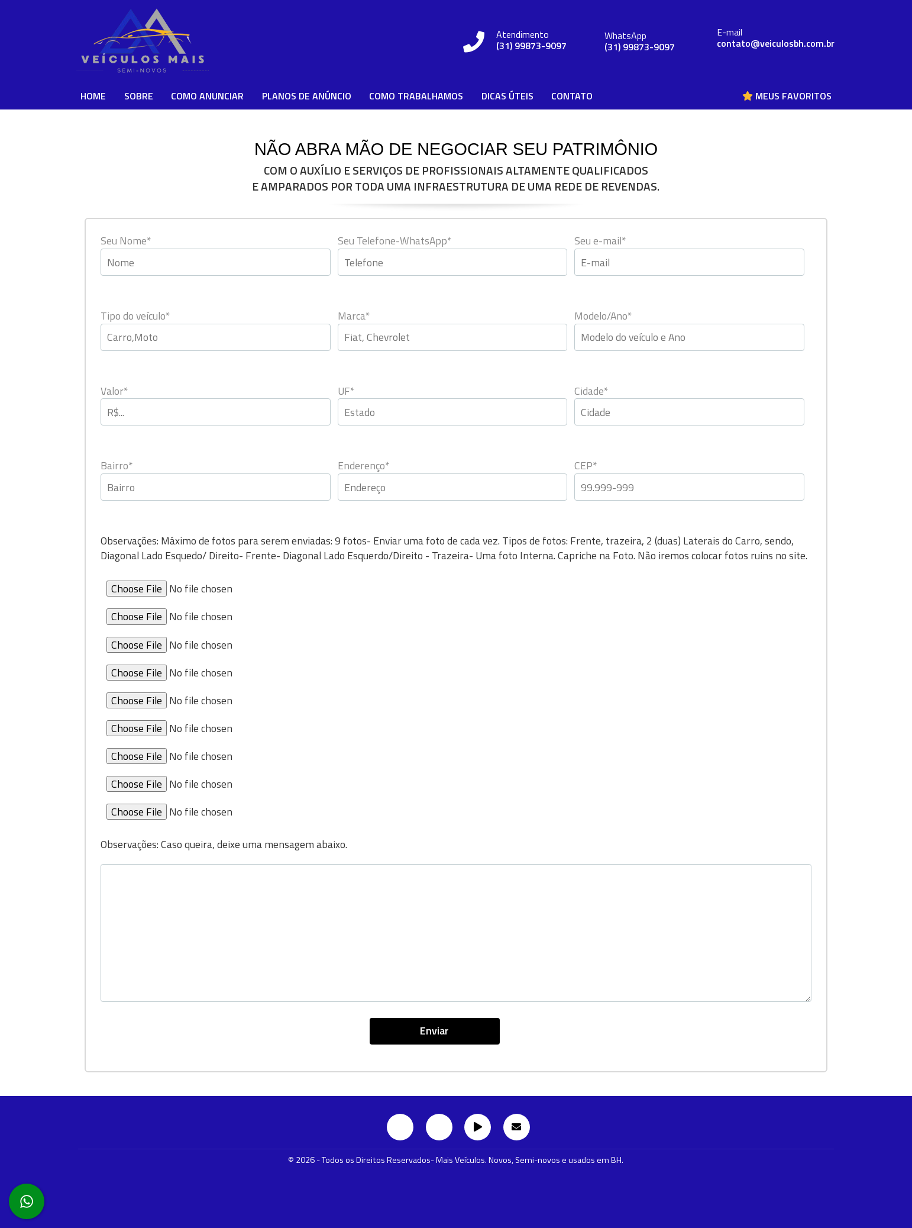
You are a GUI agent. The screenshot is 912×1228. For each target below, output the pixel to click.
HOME (93, 96)
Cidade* (591, 391)
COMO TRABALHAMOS (416, 96)
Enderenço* (363, 465)
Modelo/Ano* (603, 316)
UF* (346, 391)
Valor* (114, 391)
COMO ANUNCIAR (207, 96)
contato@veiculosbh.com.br (776, 43)
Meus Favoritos (787, 96)
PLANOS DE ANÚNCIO (306, 96)
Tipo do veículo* (135, 316)
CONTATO (572, 96)
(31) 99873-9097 (531, 45)
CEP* (585, 465)
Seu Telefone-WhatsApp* (394, 241)
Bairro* (116, 465)
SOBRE (138, 96)
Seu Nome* (126, 241)
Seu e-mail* (600, 241)
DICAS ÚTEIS (507, 96)
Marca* (354, 316)
